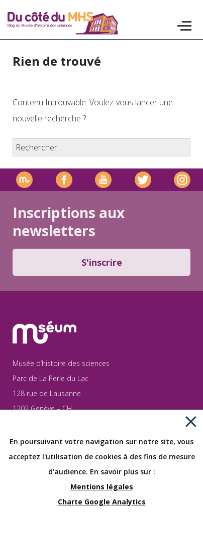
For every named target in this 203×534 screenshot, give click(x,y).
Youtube (103, 179)
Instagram (182, 179)
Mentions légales (101, 486)
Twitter (143, 179)
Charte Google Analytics (102, 501)
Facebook (64, 179)
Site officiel (24, 179)
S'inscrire (101, 262)
